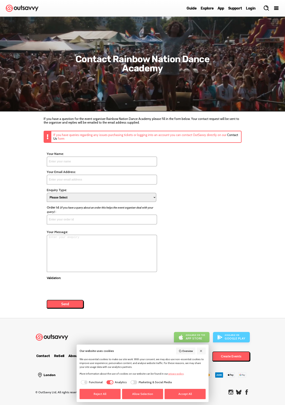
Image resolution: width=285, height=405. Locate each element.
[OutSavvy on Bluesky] (239, 392)
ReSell (59, 356)
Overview (186, 351)
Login (250, 8)
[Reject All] (201, 351)
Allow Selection (142, 394)
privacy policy (176, 373)
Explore (207, 8)
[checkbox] (91, 382)
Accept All (185, 394)
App (221, 8)
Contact (43, 356)
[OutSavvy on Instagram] (231, 392)
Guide (192, 8)
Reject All (100, 394)
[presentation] (74, 288)
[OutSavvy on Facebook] (246, 392)
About (73, 356)
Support (235, 8)
